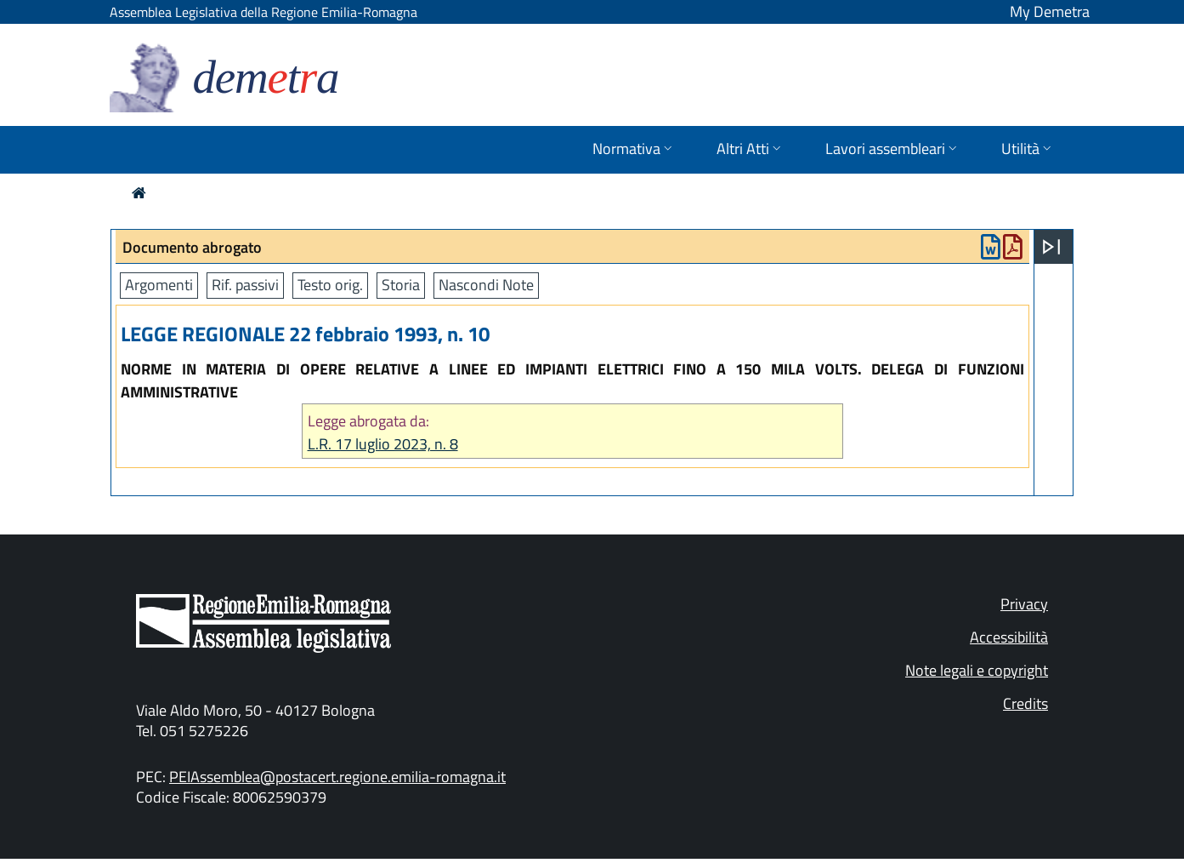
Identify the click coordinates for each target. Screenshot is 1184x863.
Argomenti (159, 284)
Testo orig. (330, 284)
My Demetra (1050, 11)
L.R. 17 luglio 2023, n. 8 (383, 443)
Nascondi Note (486, 284)
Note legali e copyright (976, 670)
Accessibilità (1009, 637)
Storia (401, 284)
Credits (1025, 703)
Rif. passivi (245, 284)
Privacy (1024, 603)
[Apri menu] (1051, 247)
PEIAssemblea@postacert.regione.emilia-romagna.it (337, 776)
